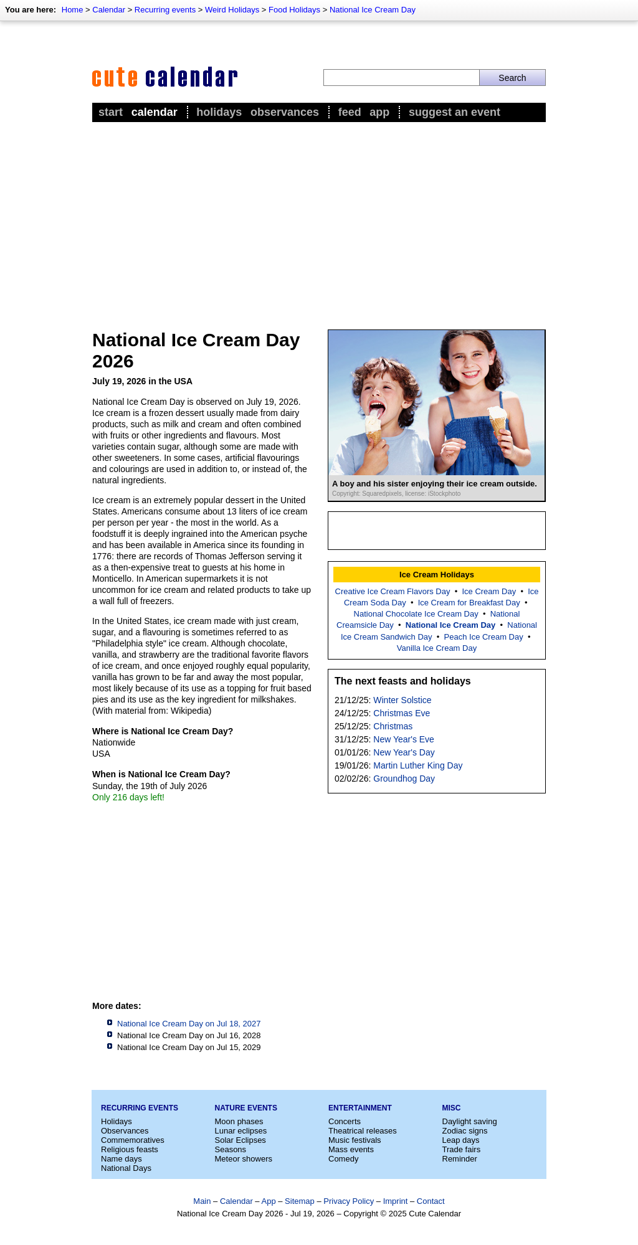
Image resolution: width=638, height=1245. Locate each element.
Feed (349, 112)
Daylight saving (469, 1121)
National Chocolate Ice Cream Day (416, 613)
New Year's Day (403, 752)
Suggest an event (454, 112)
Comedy (343, 1158)
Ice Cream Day (489, 591)
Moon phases (239, 1121)
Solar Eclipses (240, 1140)
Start (110, 112)
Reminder (459, 1158)
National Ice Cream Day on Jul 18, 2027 (189, 1023)
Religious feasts (129, 1149)
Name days (121, 1158)
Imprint (395, 1201)
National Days (126, 1168)
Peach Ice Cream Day (483, 636)
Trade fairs (461, 1149)
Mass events (351, 1149)
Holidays (219, 112)
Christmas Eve (401, 713)
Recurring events (165, 9)
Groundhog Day (404, 778)
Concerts (344, 1121)
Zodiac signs (465, 1130)
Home (72, 9)
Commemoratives (132, 1140)
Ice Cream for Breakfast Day (469, 602)
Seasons (231, 1149)
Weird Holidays (232, 9)
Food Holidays (294, 9)
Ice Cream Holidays (436, 574)
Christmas (392, 726)
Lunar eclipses (241, 1130)
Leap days (461, 1140)
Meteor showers (243, 1158)
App (379, 112)
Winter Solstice (402, 700)
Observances (284, 112)
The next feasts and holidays (403, 681)
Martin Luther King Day (417, 765)
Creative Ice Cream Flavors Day (392, 591)
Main (202, 1201)
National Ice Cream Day (373, 9)
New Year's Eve (403, 739)
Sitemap (300, 1201)
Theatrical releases (362, 1130)
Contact (431, 1201)
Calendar (108, 9)
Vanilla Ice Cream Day (437, 648)
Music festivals (354, 1140)
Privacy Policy (348, 1201)
